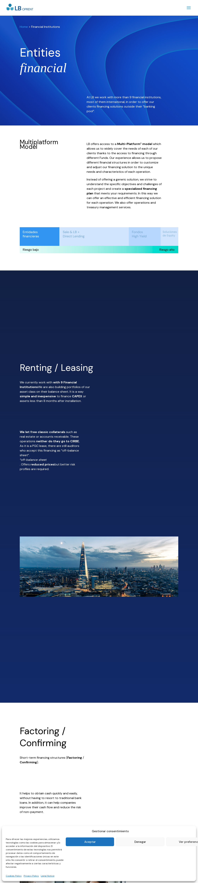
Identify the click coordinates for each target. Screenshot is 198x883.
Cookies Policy (14, 875)
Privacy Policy (31, 875)
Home (24, 27)
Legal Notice (47, 875)
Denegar (140, 842)
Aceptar (90, 842)
